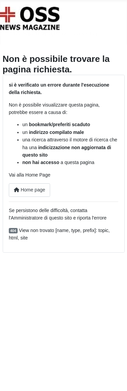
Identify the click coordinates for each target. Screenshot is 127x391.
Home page (29, 189)
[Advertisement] (63, 321)
